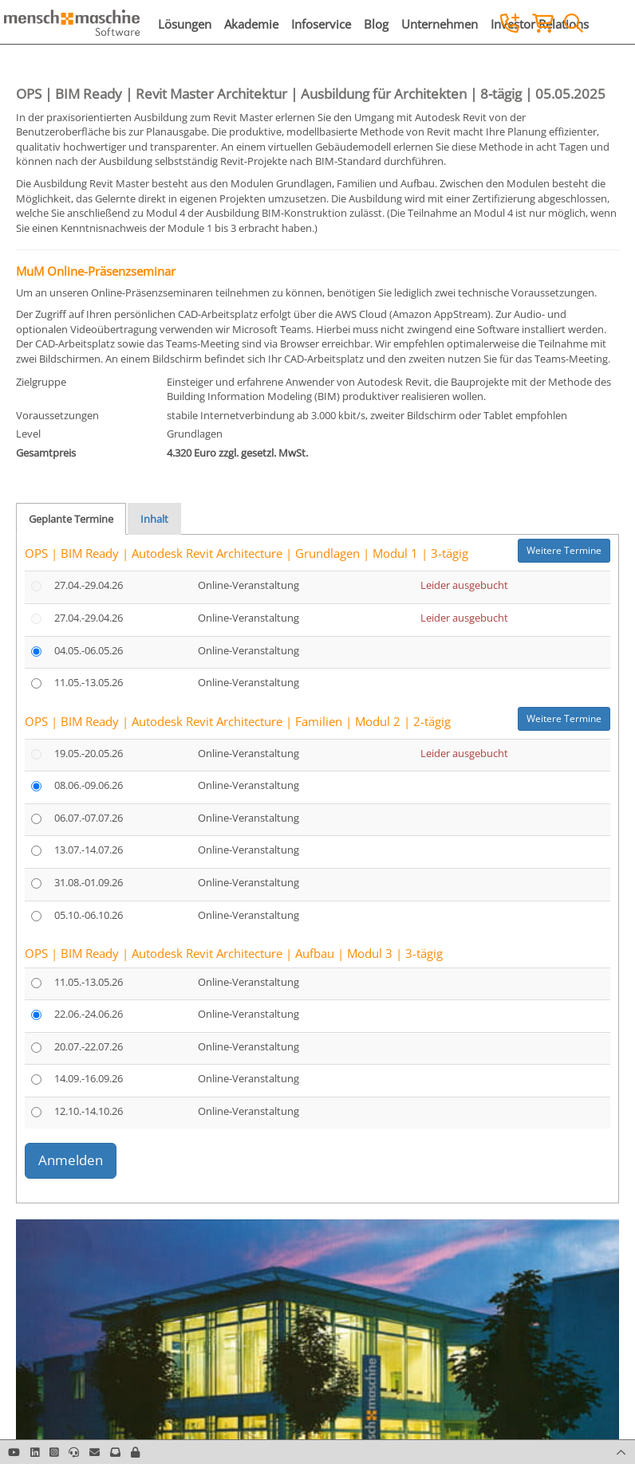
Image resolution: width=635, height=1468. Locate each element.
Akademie (251, 24)
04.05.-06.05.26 (88, 650)
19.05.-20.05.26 (88, 753)
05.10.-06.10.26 (88, 915)
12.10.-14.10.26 (88, 1111)
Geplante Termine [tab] (71, 519)
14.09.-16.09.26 (88, 1078)
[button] (135, 1452)
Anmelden (70, 1160)
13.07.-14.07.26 (88, 849)
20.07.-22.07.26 (88, 1046)
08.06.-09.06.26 (88, 785)
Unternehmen (439, 24)
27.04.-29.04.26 (88, 585)
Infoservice (321, 24)
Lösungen (184, 24)
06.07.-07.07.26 (88, 818)
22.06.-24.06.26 (88, 1014)
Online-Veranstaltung (248, 585)
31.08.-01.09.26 (88, 882)
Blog (376, 24)
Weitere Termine (564, 550)
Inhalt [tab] (154, 519)
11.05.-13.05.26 (88, 682)
